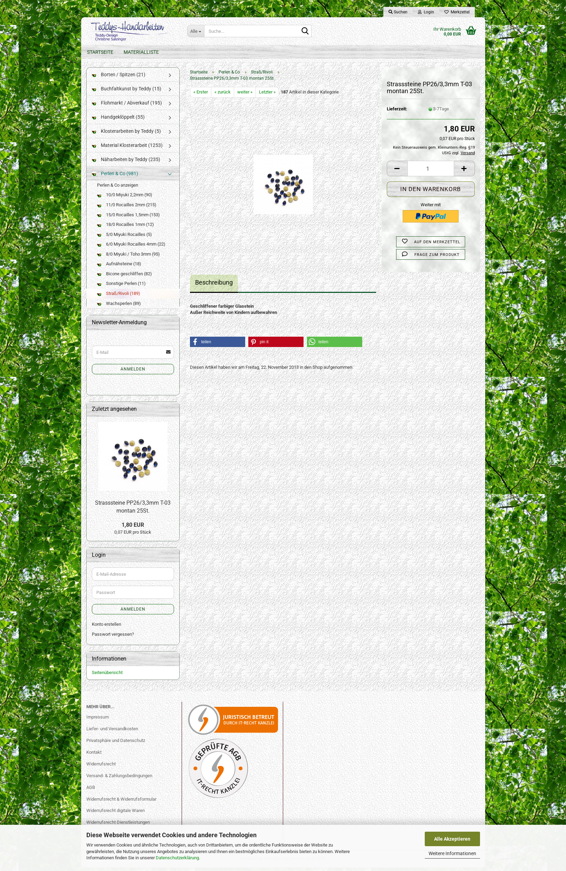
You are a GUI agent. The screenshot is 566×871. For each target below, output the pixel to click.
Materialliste (141, 52)
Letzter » (267, 95)
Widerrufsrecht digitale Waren (115, 814)
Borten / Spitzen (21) (118, 78)
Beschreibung (214, 285)
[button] (397, 172)
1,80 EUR (133, 528)
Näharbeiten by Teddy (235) (126, 163)
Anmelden (133, 372)
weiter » (244, 95)
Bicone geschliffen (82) (124, 277)
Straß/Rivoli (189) (118, 296)
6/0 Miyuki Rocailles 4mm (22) (131, 247)
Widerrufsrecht (101, 767)
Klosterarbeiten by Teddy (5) (126, 134)
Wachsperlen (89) (119, 306)
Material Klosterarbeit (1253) (127, 148)
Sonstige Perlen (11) (121, 287)
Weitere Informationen (452, 853)
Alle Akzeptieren (452, 839)
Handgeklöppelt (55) (118, 120)
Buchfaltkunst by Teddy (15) (126, 92)
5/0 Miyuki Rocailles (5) (124, 237)
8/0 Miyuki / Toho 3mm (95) (128, 257)
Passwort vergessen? (113, 637)
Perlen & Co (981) (115, 177)
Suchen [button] (397, 12)
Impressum (97, 720)
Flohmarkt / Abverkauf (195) (127, 106)
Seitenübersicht (107, 676)
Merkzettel (457, 12)
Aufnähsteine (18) (119, 267)
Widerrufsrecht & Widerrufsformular (121, 802)
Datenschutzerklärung (177, 857)
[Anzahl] (430, 172)
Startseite (100, 52)
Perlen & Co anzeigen (117, 188)
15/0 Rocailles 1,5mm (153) (128, 218)
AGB (90, 790)
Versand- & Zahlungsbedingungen (119, 779)
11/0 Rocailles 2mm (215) (126, 208)
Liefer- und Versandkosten (112, 732)
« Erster (200, 95)
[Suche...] (195, 31)
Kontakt (94, 755)
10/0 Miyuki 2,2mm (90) (124, 198)
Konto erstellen (106, 628)
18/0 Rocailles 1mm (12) (125, 227)
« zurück (222, 95)
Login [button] (426, 12)
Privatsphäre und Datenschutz (115, 743)
